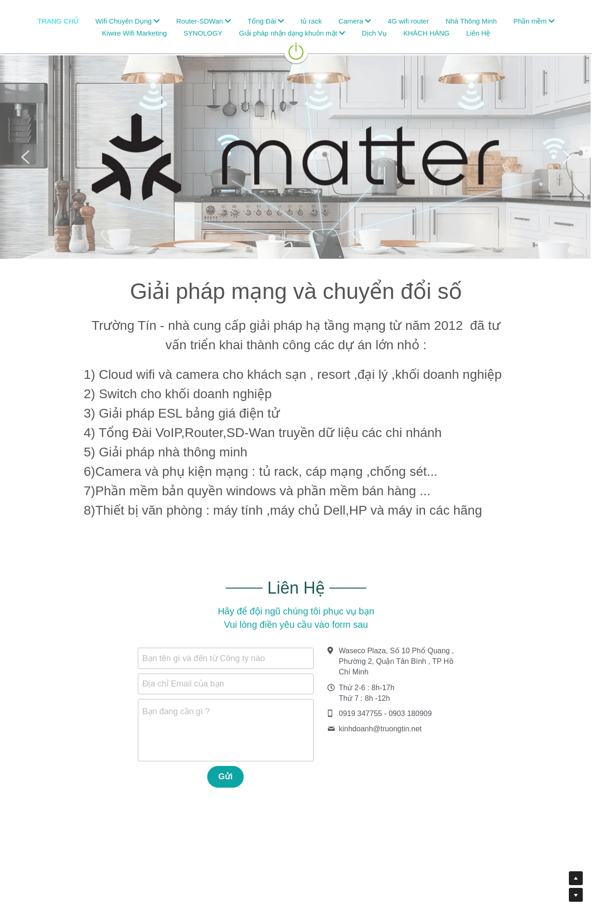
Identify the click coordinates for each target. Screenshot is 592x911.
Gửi (225, 776)
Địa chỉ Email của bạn (183, 683)
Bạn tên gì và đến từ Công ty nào (203, 657)
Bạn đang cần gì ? (176, 711)
